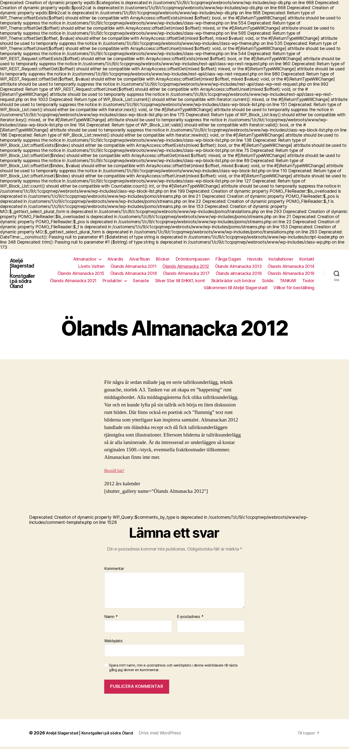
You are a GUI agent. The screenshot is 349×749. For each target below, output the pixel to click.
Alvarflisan (139, 259)
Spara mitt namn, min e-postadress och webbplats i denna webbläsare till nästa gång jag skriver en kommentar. (173, 670)
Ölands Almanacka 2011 (134, 266)
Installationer (281, 259)
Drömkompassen (193, 259)
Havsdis (255, 259)
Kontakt (306, 259)
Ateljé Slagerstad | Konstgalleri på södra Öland (25, 273)
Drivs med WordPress (170, 735)
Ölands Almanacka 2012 (185, 266)
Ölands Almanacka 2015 (80, 273)
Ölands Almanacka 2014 (291, 266)
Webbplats (113, 643)
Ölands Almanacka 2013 (238, 266)
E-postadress (190, 619)
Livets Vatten (91, 266)
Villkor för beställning (293, 288)
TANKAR (288, 281)
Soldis (268, 281)
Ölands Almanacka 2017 (186, 273)
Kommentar (114, 571)
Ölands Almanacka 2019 (291, 273)
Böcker (163, 259)
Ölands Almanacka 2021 (73, 281)
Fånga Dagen (228, 259)
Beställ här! (116, 472)
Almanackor (84, 259)
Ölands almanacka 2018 (239, 273)
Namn (111, 619)
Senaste (141, 281)
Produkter (112, 281)
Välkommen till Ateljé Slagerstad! (236, 288)
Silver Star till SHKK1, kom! (180, 281)
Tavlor (308, 281)
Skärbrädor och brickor (233, 281)
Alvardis (115, 259)
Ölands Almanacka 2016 (133, 273)
